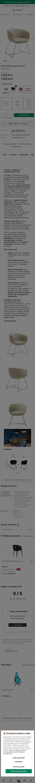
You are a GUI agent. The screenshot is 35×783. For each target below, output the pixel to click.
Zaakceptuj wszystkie (19, 771)
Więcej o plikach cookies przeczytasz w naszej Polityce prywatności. (14, 751)
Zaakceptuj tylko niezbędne (19, 760)
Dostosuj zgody (18, 767)
